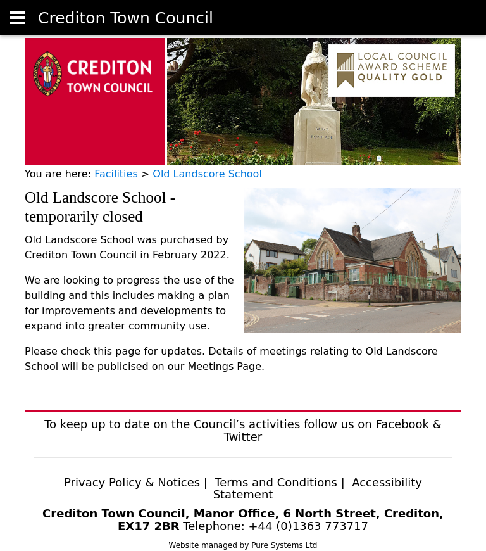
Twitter (243, 436)
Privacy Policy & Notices (132, 482)
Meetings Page (224, 366)
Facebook (402, 424)
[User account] (18, 18)
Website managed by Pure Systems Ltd (243, 545)
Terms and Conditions (277, 482)
